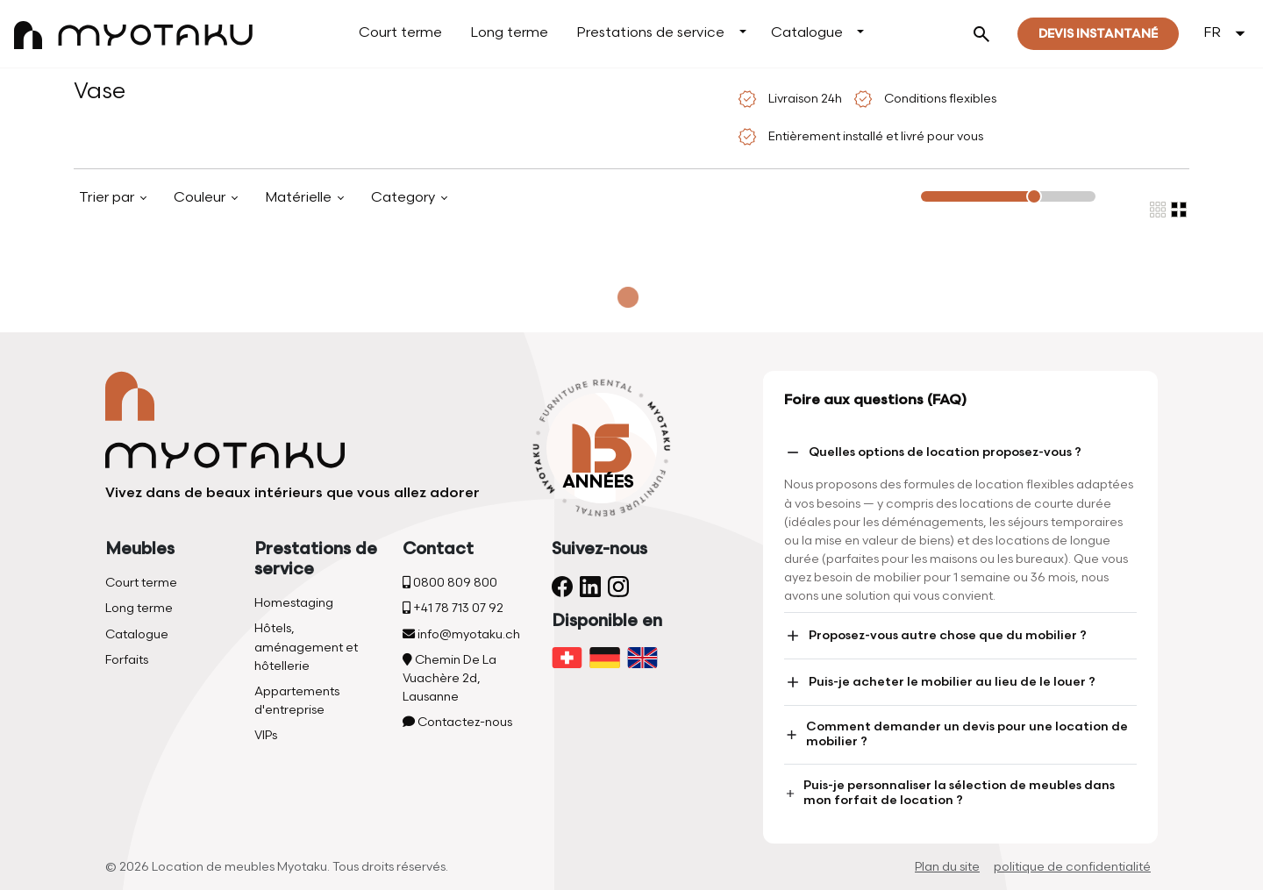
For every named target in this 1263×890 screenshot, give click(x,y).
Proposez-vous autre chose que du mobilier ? (935, 635)
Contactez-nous (457, 722)
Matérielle (300, 197)
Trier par (108, 197)
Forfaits (126, 659)
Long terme (509, 33)
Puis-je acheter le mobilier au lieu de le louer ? (939, 682)
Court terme (400, 33)
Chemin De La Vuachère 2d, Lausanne (449, 678)
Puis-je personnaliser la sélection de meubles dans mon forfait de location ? (949, 793)
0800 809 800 (450, 582)
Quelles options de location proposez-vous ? (932, 452)
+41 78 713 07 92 (453, 608)
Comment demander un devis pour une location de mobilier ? (956, 734)
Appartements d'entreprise (296, 700)
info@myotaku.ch (461, 634)
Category (405, 197)
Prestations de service (650, 33)
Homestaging (293, 602)
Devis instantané (1098, 33)
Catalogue (807, 33)
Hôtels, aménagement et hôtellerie (306, 647)
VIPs (265, 735)
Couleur (201, 197)
